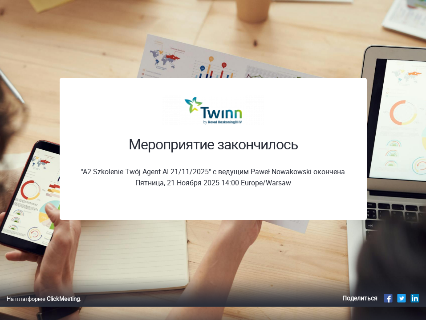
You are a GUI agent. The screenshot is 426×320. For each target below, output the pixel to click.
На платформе (43, 308)
